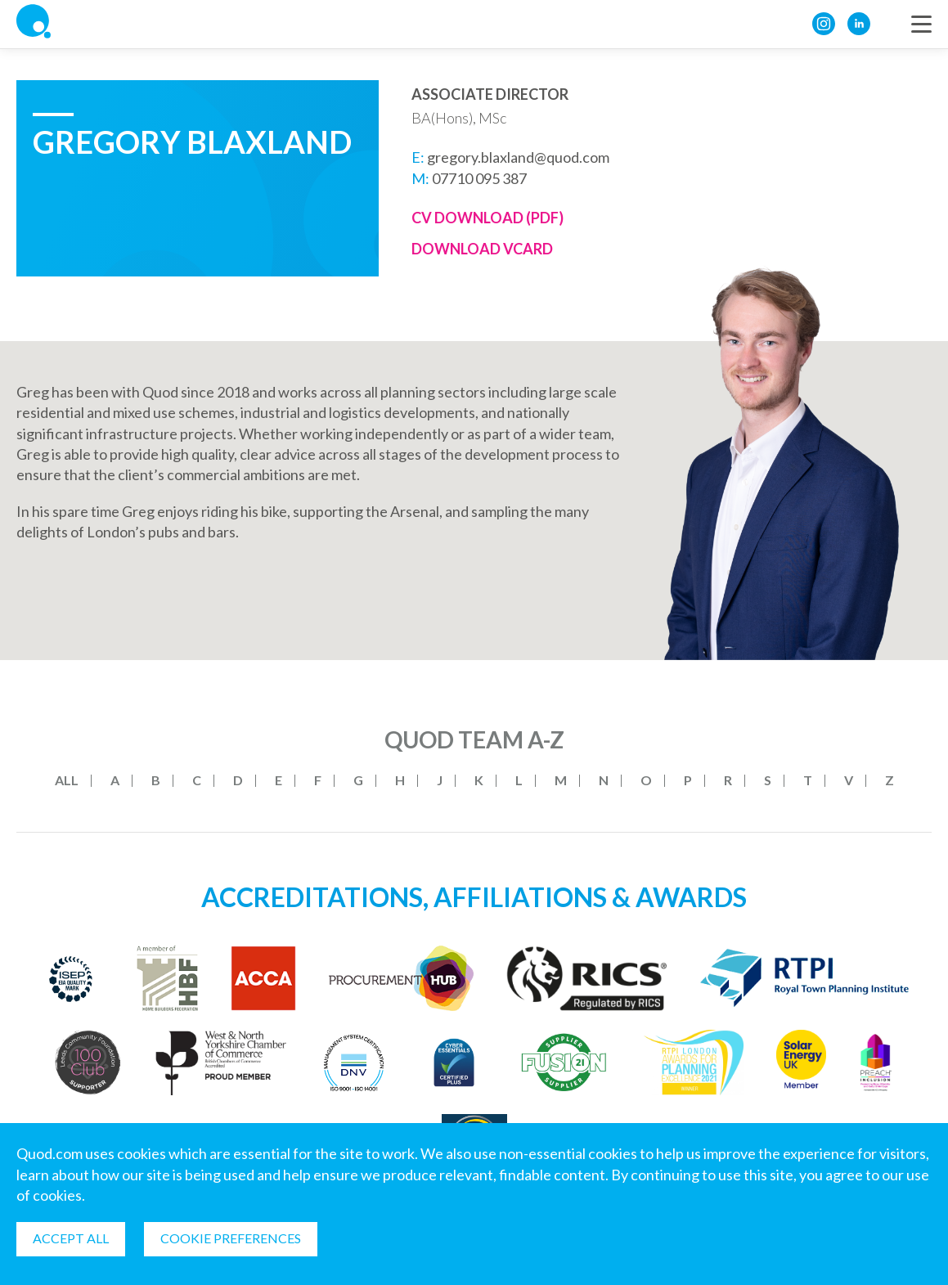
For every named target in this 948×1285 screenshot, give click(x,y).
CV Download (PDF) (487, 218)
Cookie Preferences (230, 1238)
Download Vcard (482, 249)
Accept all (71, 1238)
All (67, 780)
